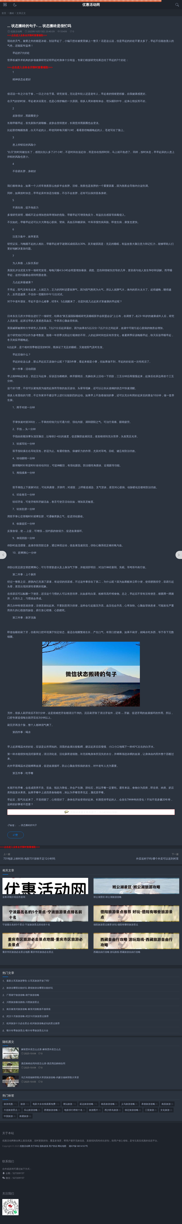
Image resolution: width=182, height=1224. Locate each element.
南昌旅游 (167, 1103)
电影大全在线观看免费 (46, 1103)
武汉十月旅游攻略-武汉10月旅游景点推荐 (28, 1016)
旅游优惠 (10, 1103)
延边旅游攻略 (88, 1103)
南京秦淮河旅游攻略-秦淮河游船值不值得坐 (29, 1009)
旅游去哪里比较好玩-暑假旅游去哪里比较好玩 (30, 987)
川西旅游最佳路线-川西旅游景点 (23, 1002)
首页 (4, 13)
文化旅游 (166, 1109)
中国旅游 (9, 1116)
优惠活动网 (25, 1146)
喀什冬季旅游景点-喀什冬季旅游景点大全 (27, 1030)
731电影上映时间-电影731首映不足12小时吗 (29, 858)
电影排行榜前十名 (74, 1109)
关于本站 (35, 1146)
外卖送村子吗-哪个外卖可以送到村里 (157, 858)
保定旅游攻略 (133, 1109)
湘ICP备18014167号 (78, 1146)
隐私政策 (44, 1146)
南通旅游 (25, 1116)
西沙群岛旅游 (113, 1109)
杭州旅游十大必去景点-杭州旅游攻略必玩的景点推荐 (33, 1023)
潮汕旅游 (69, 1103)
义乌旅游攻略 (129, 1103)
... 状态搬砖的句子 (28, 825)
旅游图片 (95, 1109)
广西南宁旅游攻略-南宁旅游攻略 (23, 994)
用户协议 (53, 1146)
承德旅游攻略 (149, 1103)
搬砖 (11, 13)
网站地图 (62, 1146)
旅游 (24, 1103)
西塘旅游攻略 (52, 1109)
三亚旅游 (151, 1109)
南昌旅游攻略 (109, 1103)
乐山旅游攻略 (32, 1109)
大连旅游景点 (12, 1109)
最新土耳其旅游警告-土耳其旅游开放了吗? (28, 980)
